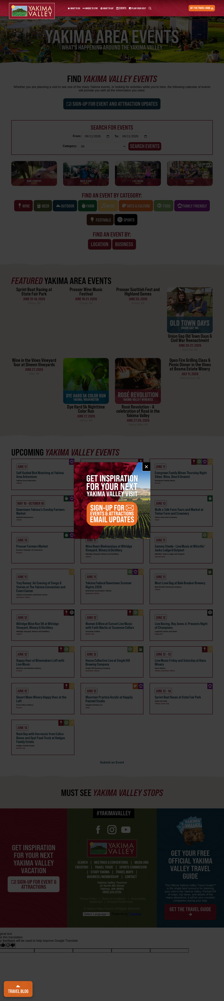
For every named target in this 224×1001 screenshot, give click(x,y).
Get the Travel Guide (203, 8)
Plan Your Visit (135, 8)
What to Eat (106, 8)
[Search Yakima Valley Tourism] (147, 8)
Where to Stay (90, 8)
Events (120, 8)
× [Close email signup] (146, 466)
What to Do (74, 8)
